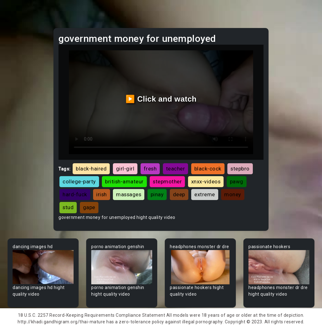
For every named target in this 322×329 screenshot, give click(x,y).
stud (68, 207)
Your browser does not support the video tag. (43, 267)
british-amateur (124, 181)
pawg (236, 181)
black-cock (207, 168)
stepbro (240, 168)
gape (89, 207)
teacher (175, 168)
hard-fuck (75, 194)
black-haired (91, 168)
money (232, 194)
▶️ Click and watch (161, 99)
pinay (157, 194)
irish (101, 194)
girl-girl (125, 168)
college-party (79, 181)
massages (128, 194)
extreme (204, 194)
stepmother (167, 181)
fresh (150, 168)
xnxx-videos (206, 181)
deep (179, 194)
